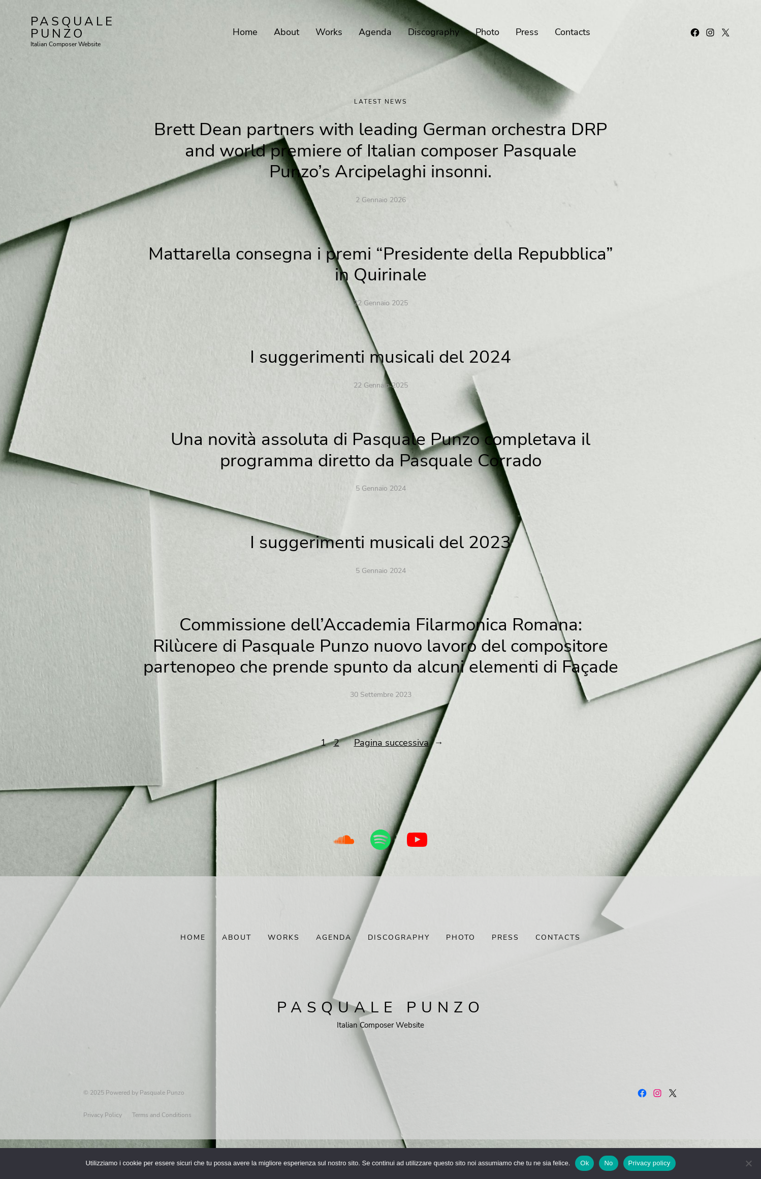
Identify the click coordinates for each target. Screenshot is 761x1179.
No (608, 1163)
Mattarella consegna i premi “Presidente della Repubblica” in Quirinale (380, 264)
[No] (748, 1163)
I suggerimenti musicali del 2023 (380, 542)
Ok (584, 1163)
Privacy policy (649, 1163)
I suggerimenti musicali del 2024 (380, 356)
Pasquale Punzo (72, 27)
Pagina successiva (398, 763)
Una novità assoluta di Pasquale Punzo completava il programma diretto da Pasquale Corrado (380, 449)
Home (193, 958)
